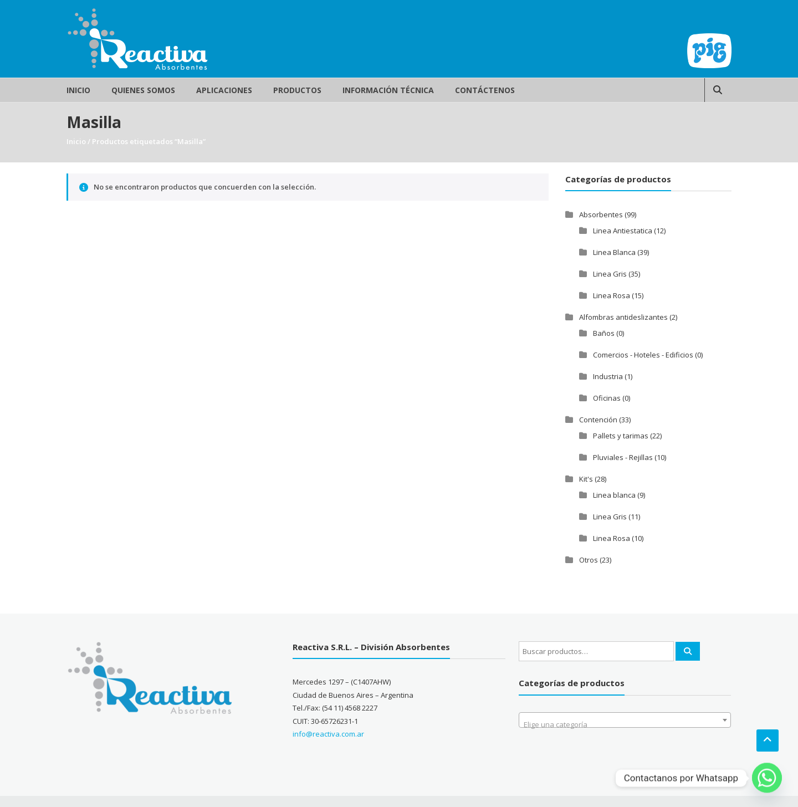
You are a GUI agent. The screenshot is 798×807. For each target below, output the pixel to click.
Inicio (78, 90)
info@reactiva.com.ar (328, 734)
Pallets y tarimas (620, 436)
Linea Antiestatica (622, 231)
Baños (604, 333)
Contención (598, 420)
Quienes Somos (143, 90)
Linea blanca (614, 495)
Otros (588, 560)
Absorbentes (601, 214)
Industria (608, 376)
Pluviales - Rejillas (623, 457)
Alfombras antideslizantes (623, 317)
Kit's (586, 479)
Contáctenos (485, 90)
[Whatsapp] (767, 778)
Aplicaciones (224, 90)
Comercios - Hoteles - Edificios (643, 355)
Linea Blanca (614, 252)
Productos (297, 90)
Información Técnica (388, 90)
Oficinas (607, 398)
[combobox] (625, 720)
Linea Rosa (611, 295)
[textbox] (624, 724)
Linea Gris (610, 274)
